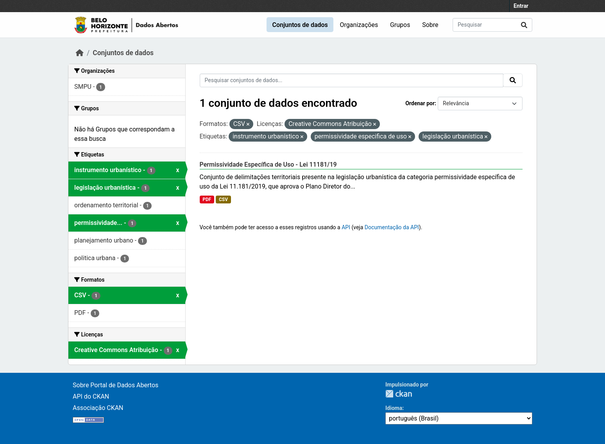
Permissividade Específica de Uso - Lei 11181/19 (268, 164)
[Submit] (524, 25)
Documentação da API (392, 227)
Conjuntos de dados (300, 25)
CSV (223, 199)
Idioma (393, 408)
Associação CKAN (98, 408)
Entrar (521, 6)
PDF (206, 199)
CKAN (398, 394)
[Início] (80, 53)
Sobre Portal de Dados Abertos (115, 385)
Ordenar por (420, 103)
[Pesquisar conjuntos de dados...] (492, 25)
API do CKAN (91, 396)
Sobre (430, 25)
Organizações (359, 25)
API (346, 227)
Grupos (400, 25)
